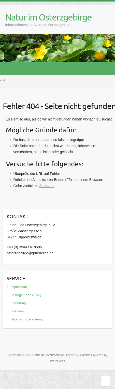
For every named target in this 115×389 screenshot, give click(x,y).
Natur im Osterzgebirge (48, 17)
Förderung (18, 303)
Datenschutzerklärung (26, 319)
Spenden (17, 311)
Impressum (18, 287)
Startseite (46, 186)
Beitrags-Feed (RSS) (25, 295)
